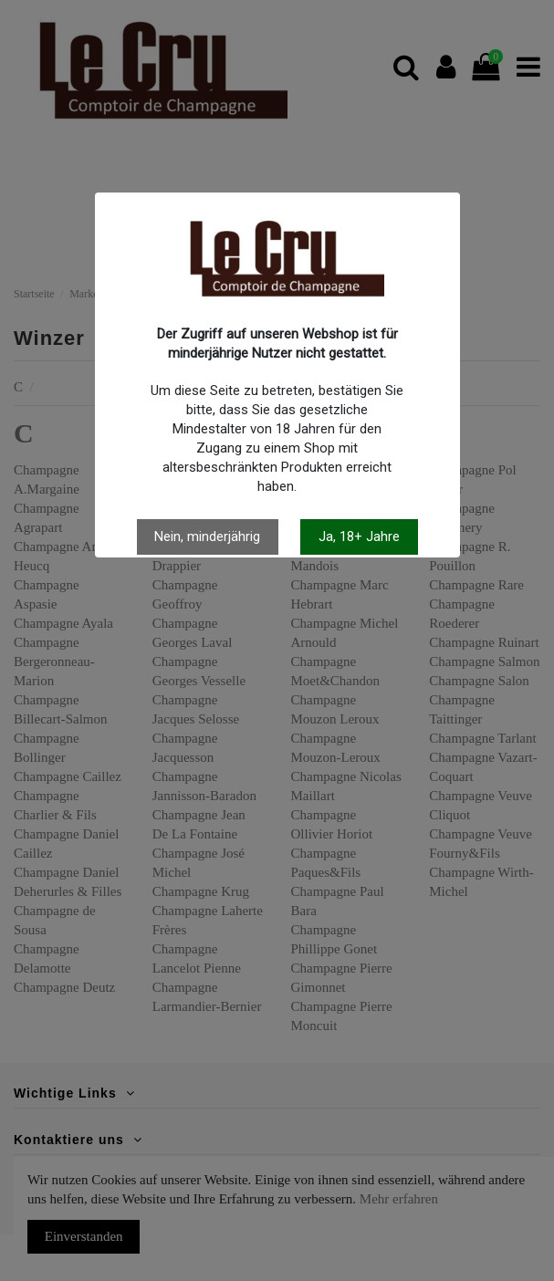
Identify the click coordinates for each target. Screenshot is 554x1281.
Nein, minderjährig (207, 536)
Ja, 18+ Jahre (359, 536)
